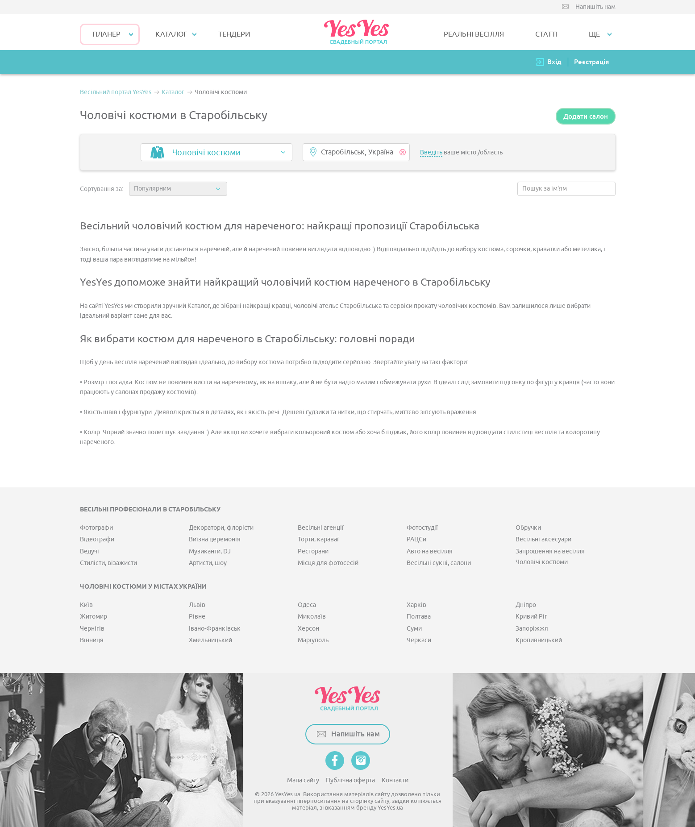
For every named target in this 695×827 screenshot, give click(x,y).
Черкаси (419, 640)
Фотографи (96, 528)
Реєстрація (591, 62)
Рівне (197, 616)
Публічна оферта (350, 780)
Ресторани (313, 551)
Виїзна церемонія (215, 539)
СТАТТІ (546, 34)
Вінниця (92, 640)
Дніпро (526, 605)
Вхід (554, 62)
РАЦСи (416, 539)
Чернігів (92, 628)
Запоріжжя (532, 628)
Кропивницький (539, 640)
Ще (594, 34)
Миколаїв (312, 616)
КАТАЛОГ (171, 34)
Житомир (93, 616)
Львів (197, 605)
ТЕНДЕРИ (234, 34)
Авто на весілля (430, 551)
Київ (86, 605)
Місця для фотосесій (328, 563)
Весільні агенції (321, 528)
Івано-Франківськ (215, 628)
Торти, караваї (318, 539)
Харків (416, 605)
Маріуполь (313, 640)
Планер (106, 34)
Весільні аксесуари (543, 539)
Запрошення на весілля (550, 551)
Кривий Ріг (531, 616)
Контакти (395, 780)
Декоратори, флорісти (221, 528)
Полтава (419, 616)
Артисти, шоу (208, 563)
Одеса (307, 605)
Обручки (528, 528)
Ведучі (89, 551)
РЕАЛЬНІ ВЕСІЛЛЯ (474, 34)
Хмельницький (210, 640)
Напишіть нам (595, 7)
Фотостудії (422, 528)
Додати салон (585, 116)
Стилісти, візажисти (108, 563)
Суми (414, 628)
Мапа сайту (303, 780)
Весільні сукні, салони (439, 563)
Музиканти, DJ (210, 551)
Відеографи (97, 539)
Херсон (308, 628)
